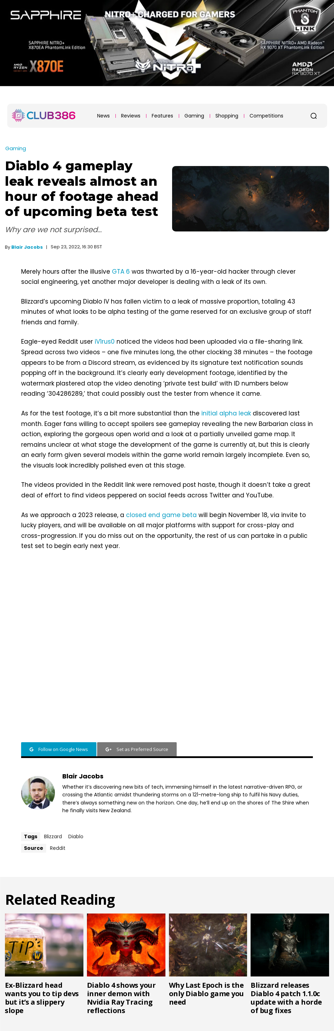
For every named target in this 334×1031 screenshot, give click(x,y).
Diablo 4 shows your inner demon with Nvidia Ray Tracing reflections (121, 997)
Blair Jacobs (27, 247)
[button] (313, 115)
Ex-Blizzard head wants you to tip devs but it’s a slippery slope (42, 997)
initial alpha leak (226, 413)
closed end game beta (161, 515)
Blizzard (53, 836)
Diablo (75, 836)
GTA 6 (122, 271)
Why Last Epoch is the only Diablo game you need (206, 993)
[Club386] (43, 115)
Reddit (57, 848)
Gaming (15, 148)
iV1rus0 (105, 341)
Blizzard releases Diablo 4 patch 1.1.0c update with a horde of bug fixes (286, 997)
